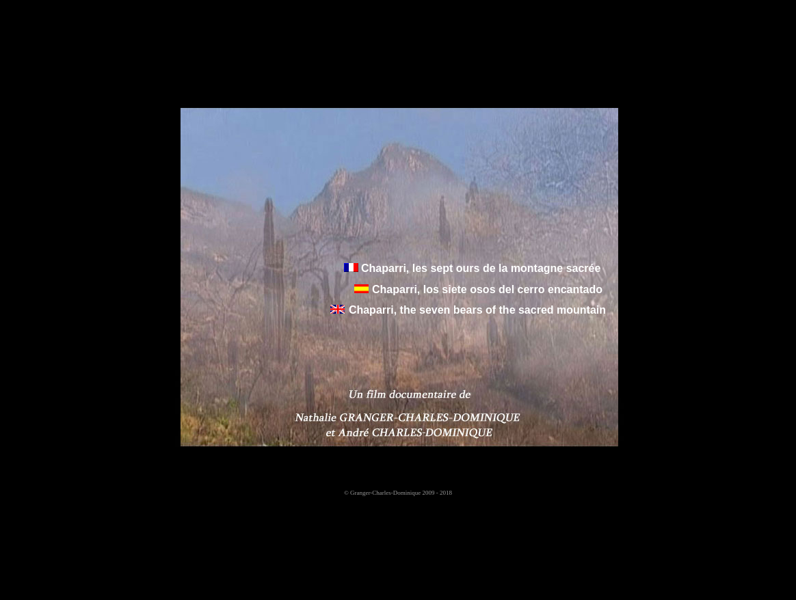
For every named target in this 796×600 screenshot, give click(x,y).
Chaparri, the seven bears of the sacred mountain (477, 310)
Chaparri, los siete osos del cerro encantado (487, 289)
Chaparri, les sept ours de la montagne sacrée (479, 268)
